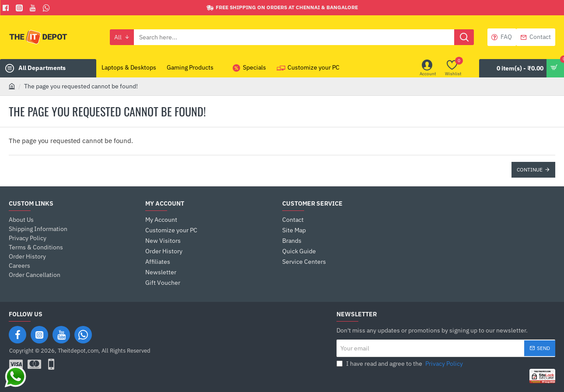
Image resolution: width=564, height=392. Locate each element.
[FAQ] (501, 37)
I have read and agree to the (400, 363)
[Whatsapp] (47, 8)
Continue (530, 169)
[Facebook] (7, 8)
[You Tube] (34, 8)
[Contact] (535, 37)
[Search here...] (464, 37)
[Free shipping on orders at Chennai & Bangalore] (282, 7)
